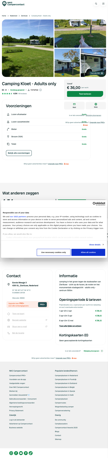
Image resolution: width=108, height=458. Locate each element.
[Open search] (96, 3)
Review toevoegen (94, 250)
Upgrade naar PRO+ (55, 164)
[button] (80, 326)
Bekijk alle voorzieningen (19, 153)
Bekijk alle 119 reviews (14, 250)
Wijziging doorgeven (93, 115)
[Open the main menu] (103, 3)
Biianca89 (101, 222)
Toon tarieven (85, 94)
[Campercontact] (14, 3)
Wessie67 (16, 222)
